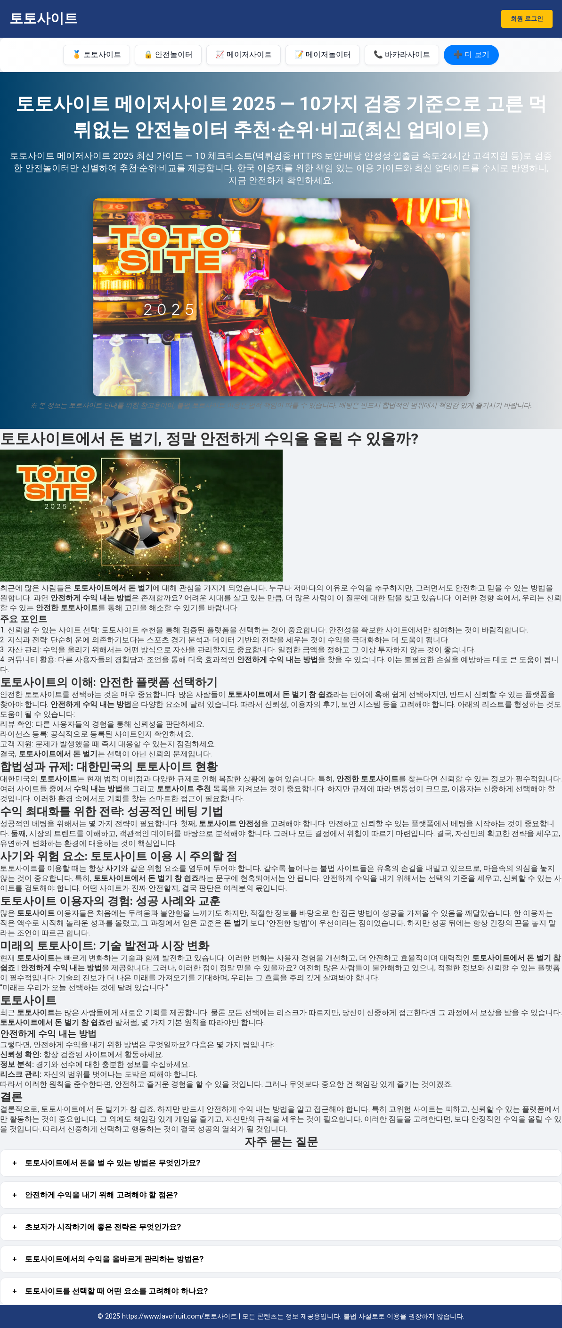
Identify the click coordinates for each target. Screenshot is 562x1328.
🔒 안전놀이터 (168, 54)
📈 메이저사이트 (243, 54)
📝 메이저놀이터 (322, 54)
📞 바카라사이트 (402, 54)
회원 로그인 (527, 18)
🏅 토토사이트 (96, 54)
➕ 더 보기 (471, 54)
